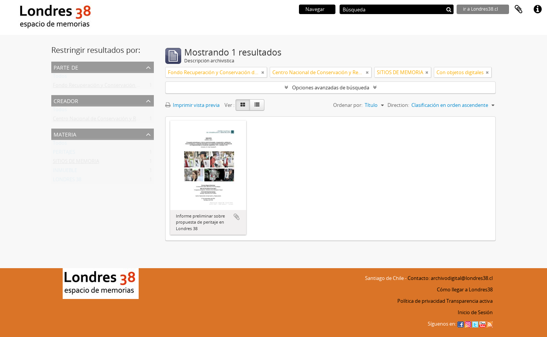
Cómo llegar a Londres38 (465, 289)
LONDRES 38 (67, 181)
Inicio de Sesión (475, 312)
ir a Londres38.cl (480, 9)
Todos (60, 77)
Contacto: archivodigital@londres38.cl (450, 278)
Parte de (66, 67)
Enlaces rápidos (537, 9)
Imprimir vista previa (192, 105)
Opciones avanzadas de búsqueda (330, 87)
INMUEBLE (65, 171)
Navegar (314, 9)
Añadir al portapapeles (236, 217)
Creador (66, 100)
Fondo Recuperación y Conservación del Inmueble (109, 86)
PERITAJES (64, 153)
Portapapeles (518, 9)
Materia (65, 134)
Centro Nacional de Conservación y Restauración (108, 120)
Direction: (398, 105)
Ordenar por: (347, 105)
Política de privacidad (421, 300)
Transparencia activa (469, 300)
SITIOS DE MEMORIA (76, 162)
